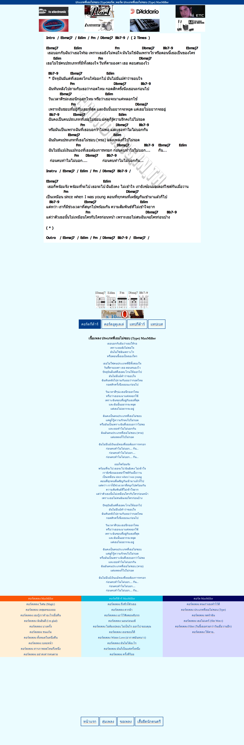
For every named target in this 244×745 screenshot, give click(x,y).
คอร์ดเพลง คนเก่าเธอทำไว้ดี (203, 604)
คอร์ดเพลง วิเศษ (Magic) (40, 604)
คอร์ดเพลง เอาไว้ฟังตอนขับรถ (122, 615)
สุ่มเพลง (108, 721)
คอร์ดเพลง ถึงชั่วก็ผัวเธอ (122, 604)
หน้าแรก (89, 721)
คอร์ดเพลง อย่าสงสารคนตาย (41, 654)
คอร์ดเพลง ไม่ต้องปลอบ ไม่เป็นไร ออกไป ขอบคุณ (122, 626)
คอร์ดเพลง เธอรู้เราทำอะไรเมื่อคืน (40, 615)
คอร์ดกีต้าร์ (89, 324)
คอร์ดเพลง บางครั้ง (40, 626)
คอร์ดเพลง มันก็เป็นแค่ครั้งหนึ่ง (122, 648)
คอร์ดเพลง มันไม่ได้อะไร (122, 643)
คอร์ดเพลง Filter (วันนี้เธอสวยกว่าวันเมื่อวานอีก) (203, 626)
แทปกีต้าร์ (137, 324)
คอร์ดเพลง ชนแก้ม (41, 632)
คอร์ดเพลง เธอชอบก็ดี (122, 632)
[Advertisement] (122, 681)
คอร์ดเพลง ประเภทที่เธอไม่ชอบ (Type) (203, 609)
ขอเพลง (126, 721)
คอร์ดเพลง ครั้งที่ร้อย (122, 654)
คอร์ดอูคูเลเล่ (114, 324)
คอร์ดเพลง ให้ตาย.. (203, 632)
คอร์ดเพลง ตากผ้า (121, 609)
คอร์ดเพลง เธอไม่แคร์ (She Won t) (203, 620)
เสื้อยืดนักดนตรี (149, 721)
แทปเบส (157, 324)
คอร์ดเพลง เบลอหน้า (41, 643)
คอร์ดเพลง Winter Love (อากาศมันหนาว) (122, 637)
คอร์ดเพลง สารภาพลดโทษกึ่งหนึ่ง (41, 648)
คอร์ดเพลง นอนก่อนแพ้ (122, 620)
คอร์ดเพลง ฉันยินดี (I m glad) (40, 620)
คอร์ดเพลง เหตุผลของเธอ (41, 609)
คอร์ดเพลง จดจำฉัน (203, 615)
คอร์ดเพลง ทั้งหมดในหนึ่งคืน (41, 637)
